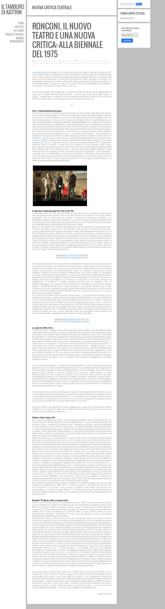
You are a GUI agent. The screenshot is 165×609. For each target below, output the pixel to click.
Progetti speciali (14, 34)
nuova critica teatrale (99, 63)
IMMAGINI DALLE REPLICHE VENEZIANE (72, 255)
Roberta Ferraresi (51, 61)
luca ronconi (72, 63)
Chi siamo (18, 30)
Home (21, 23)
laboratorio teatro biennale (40, 63)
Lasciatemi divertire (40, 72)
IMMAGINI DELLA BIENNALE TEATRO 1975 (72, 319)
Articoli (19, 27)
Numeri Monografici (17, 39)
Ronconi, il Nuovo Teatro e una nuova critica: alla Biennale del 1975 (67, 40)
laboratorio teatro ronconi (59, 63)
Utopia (54, 220)
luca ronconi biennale (84, 63)
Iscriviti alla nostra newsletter (130, 29)
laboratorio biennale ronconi (100, 61)
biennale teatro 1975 (83, 61)
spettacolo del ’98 (39, 142)
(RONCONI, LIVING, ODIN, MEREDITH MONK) (72, 322)
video (99, 242)
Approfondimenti (66, 61)
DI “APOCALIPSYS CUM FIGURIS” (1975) (72, 258)
